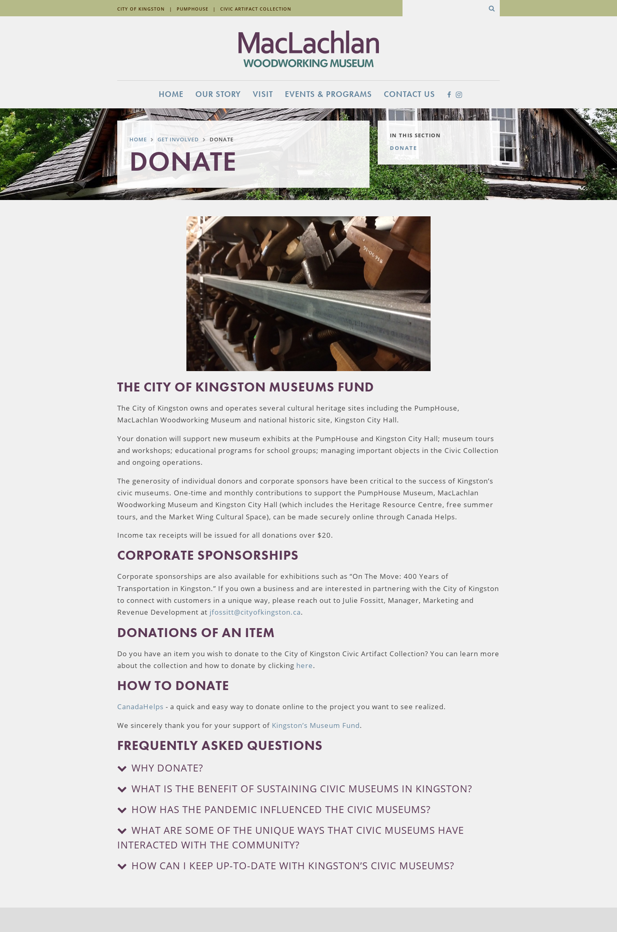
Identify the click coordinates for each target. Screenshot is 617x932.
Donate (403, 148)
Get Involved (178, 139)
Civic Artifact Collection (255, 9)
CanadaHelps (140, 706)
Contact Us (409, 94)
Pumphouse (192, 9)
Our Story (218, 94)
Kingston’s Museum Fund (316, 725)
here (304, 665)
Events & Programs (328, 94)
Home (171, 94)
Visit (263, 94)
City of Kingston (141, 9)
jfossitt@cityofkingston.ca (255, 612)
